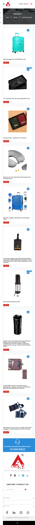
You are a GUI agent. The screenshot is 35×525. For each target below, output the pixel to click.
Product (15, 17)
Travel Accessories (27, 17)
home (7, 17)
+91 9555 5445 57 (17, 449)
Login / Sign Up (23, 4)
